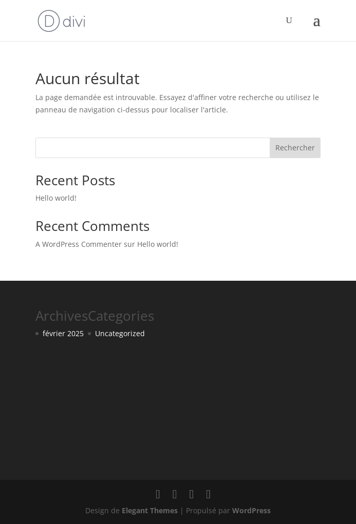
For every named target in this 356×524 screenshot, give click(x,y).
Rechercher (295, 147)
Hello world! (56, 198)
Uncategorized (120, 333)
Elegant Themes (150, 510)
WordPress (251, 510)
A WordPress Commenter (78, 244)
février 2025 (63, 333)
